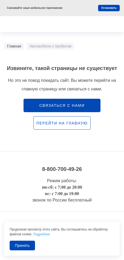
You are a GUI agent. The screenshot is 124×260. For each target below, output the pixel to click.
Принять (22, 245)
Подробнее (41, 234)
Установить (109, 7)
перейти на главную (62, 123)
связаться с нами (61, 105)
